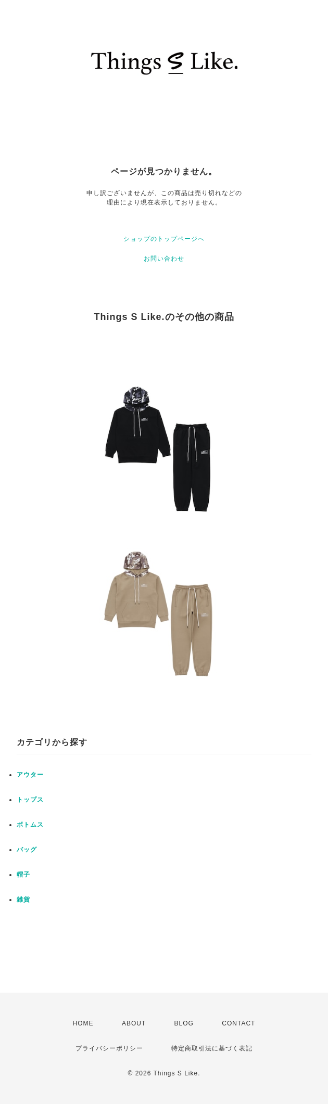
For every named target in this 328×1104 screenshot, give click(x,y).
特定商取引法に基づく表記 (212, 1048)
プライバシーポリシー (109, 1048)
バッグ (27, 849)
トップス (30, 799)
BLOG (184, 1023)
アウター (30, 774)
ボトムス (30, 824)
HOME (83, 1023)
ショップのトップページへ (164, 238)
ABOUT (134, 1023)
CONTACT (238, 1023)
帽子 (23, 874)
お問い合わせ (164, 258)
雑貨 (23, 899)
